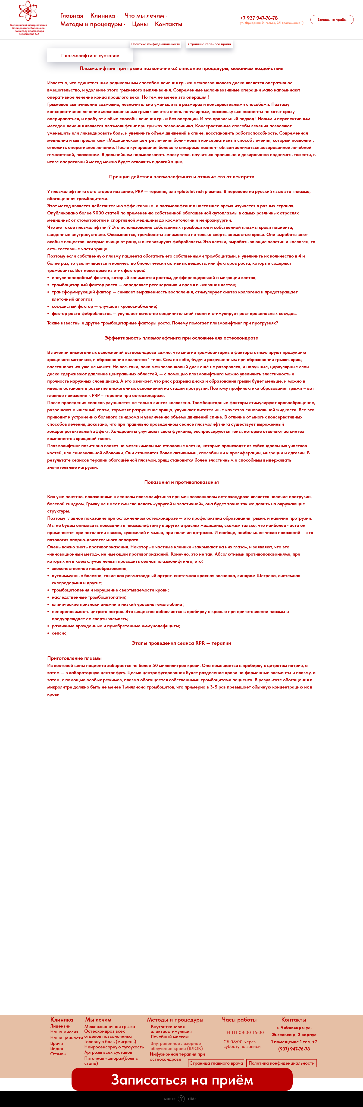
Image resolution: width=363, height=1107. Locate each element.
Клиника (102, 15)
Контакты (168, 24)
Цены (140, 24)
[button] (332, 19)
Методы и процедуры (91, 24)
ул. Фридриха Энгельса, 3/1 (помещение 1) (272, 23)
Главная (71, 15)
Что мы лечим (144, 15)
